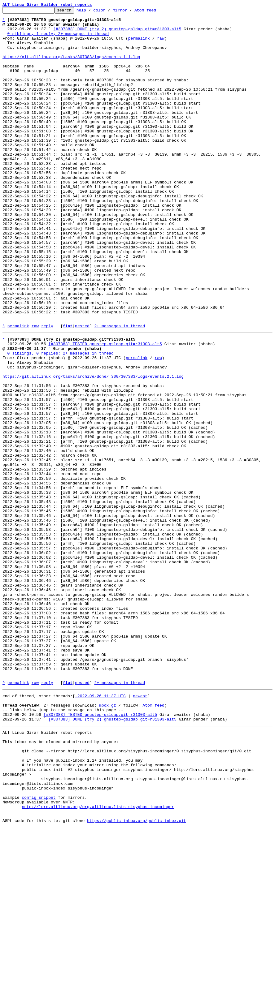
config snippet (38, 950)
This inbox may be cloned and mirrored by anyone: (60, 883)
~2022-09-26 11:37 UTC (100, 830)
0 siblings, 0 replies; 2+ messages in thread (60, 421)
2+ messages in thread (119, 390)
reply (47, 390)
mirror (129, 12)
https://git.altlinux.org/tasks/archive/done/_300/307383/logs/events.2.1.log (93, 448)
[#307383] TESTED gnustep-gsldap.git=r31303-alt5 (105, 409)
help (91, 12)
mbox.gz (107, 841)
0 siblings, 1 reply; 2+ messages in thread (58, 39)
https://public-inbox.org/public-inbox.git (136, 978)
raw (160, 44)
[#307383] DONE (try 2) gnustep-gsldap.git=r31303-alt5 (117, 33)
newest (140, 830)
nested (82, 390)
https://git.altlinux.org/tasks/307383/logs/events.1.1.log (71, 67)
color (109, 12)
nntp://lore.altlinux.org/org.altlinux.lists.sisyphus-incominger (98, 961)
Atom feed (155, 12)
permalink (139, 44)
